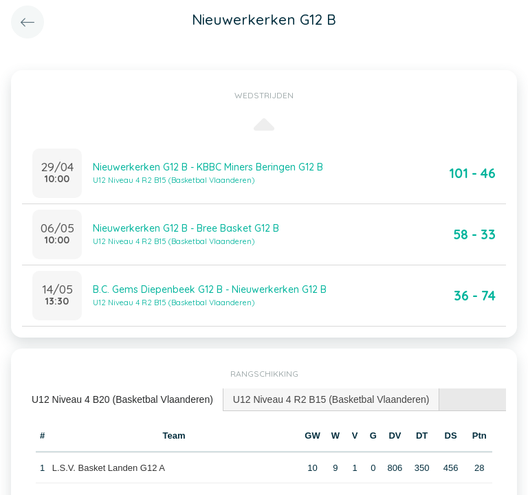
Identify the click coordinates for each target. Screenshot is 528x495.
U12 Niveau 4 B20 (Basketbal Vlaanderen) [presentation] (122, 399)
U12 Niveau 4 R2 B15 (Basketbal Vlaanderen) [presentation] (331, 399)
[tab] (122, 399)
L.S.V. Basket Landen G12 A (108, 468)
